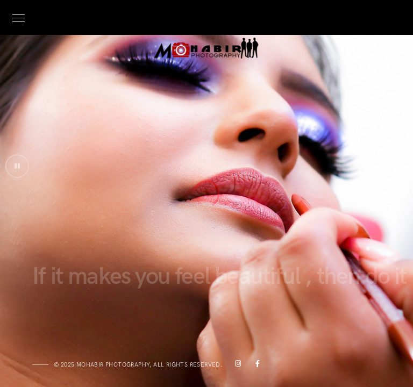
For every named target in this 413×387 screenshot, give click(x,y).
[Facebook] (255, 365)
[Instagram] (236, 365)
